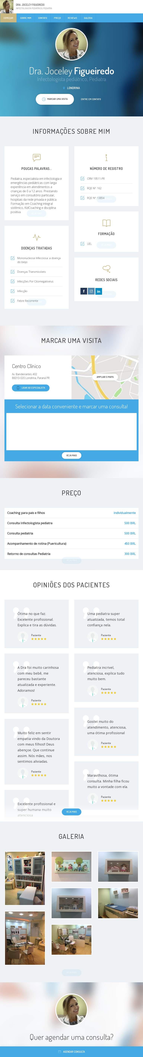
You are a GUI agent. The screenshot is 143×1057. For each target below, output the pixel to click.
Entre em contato (91, 99)
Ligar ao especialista (30, 388)
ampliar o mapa (105, 376)
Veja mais (71, 811)
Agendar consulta (71, 1051)
